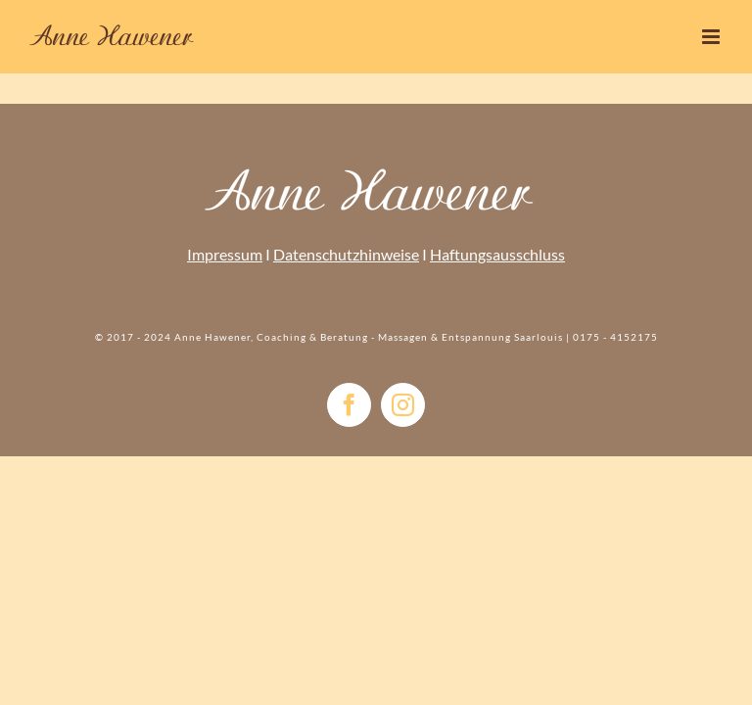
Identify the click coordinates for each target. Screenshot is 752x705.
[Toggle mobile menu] (712, 36)
